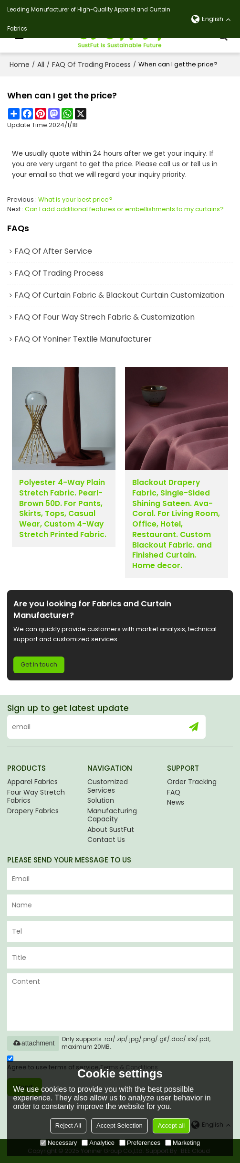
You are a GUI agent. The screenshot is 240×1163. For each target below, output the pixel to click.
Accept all (171, 1125)
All (40, 64)
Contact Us (106, 839)
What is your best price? (75, 199)
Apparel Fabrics (32, 781)
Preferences (139, 1142)
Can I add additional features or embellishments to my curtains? (124, 209)
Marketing (182, 1142)
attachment (33, 1043)
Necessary (58, 1142)
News (175, 802)
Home (20, 64)
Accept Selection (119, 1125)
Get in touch (39, 664)
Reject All (68, 1125)
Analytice (98, 1142)
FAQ (173, 792)
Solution (100, 800)
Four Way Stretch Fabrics (36, 796)
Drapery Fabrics (33, 811)
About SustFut (110, 829)
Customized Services (107, 786)
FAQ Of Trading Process (91, 64)
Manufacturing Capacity (112, 815)
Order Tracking (192, 781)
